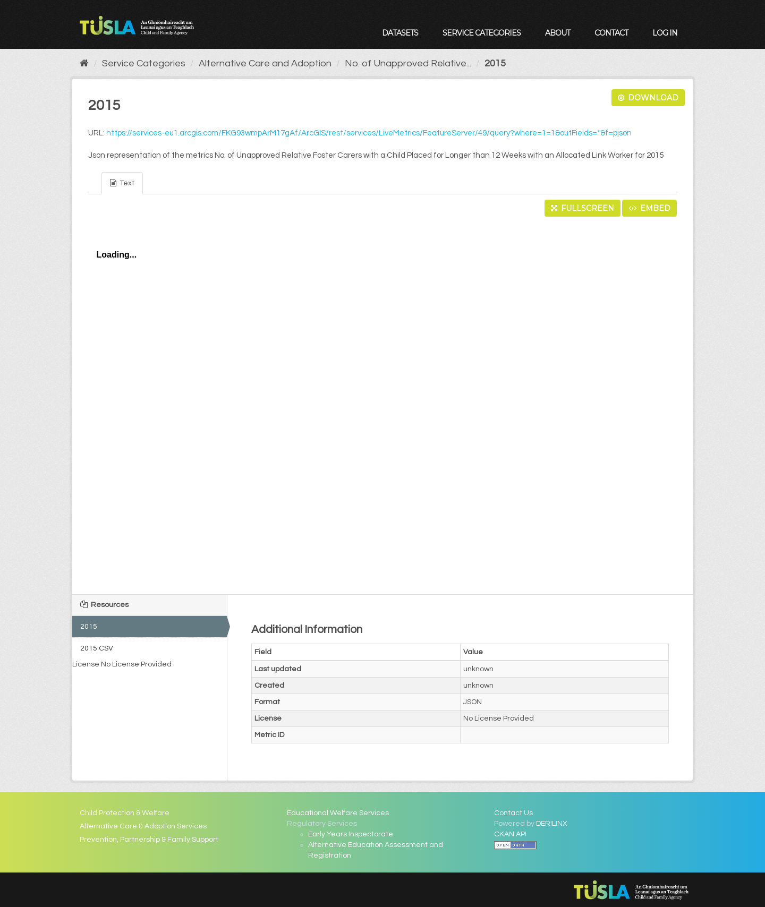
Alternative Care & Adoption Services (143, 826)
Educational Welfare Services (338, 813)
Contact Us (513, 813)
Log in (664, 33)
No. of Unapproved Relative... (408, 63)
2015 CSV (96, 648)
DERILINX (551, 823)
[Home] (84, 63)
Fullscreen (582, 208)
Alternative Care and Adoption (265, 63)
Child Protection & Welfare (124, 813)
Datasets (400, 33)
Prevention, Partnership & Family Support (149, 839)
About (557, 33)
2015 (495, 63)
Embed (649, 208)
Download (648, 97)
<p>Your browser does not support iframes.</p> (382, 402)
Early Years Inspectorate (350, 834)
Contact (611, 33)
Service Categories (482, 33)
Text (122, 183)
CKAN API (510, 834)
